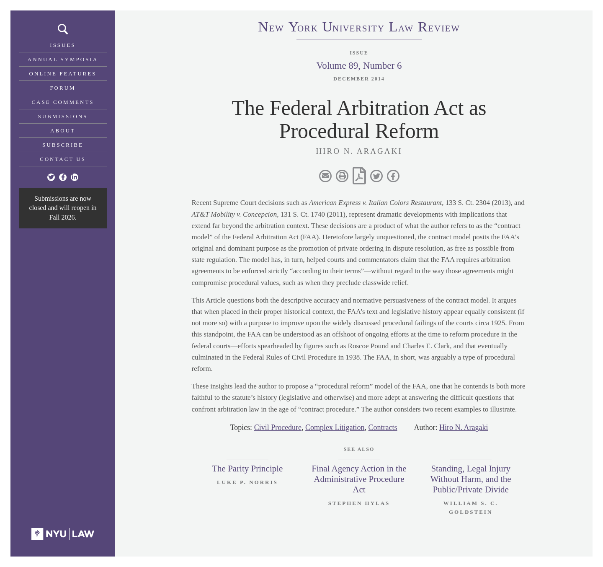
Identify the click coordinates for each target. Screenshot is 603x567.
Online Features (63, 73)
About (62, 130)
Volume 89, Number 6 (359, 65)
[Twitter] (51, 177)
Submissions (63, 116)
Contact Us (63, 159)
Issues (62, 45)
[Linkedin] (74, 177)
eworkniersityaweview (359, 28)
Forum (62, 88)
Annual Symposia (63, 59)
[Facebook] (63, 177)
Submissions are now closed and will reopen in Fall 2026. (63, 208)
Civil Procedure (278, 427)
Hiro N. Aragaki (463, 427)
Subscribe (62, 145)
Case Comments (62, 102)
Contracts (382, 427)
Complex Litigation (335, 427)
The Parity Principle (247, 468)
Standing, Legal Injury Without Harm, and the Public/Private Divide (470, 479)
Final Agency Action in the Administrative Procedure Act (359, 479)
